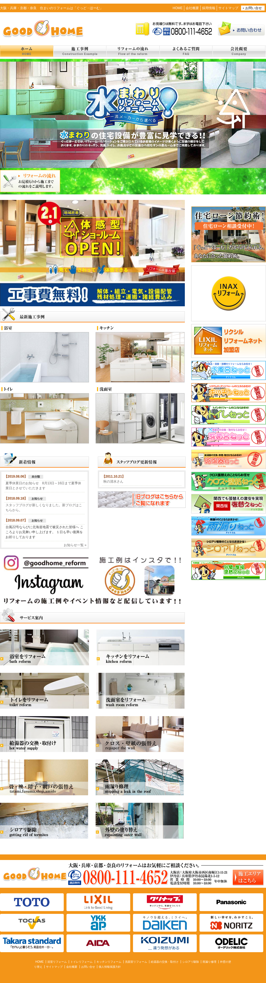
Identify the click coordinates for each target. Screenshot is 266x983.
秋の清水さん (113, 481)
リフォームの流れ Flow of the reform (132, 51)
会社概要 (192, 8)
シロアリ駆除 (190, 961)
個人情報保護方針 (110, 966)
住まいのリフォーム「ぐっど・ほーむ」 (41, 28)
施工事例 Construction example (79, 51)
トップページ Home (26, 51)
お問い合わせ (242, 28)
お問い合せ (253, 8)
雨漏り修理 (209, 961)
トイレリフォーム (81, 961)
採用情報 (208, 8)
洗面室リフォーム (136, 961)
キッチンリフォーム (108, 961)
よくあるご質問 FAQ (185, 51)
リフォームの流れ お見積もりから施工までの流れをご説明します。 (30, 181)
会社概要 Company (238, 51)
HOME (178, 8)
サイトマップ (228, 8)
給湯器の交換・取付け (164, 961)
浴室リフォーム (57, 961)
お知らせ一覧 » (75, 545)
